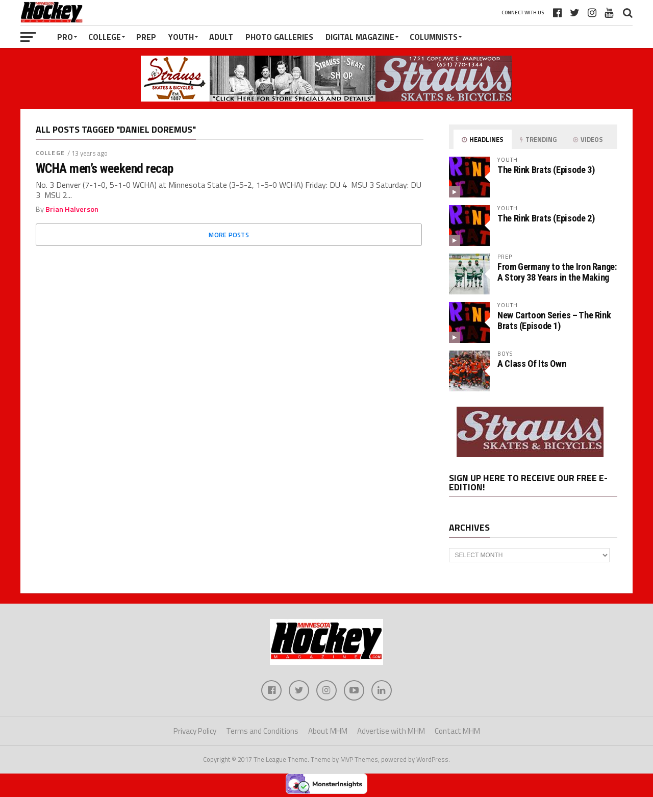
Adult (221, 37)
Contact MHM (457, 731)
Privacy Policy (194, 731)
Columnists (434, 37)
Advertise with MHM (391, 731)
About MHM (327, 731)
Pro (65, 37)
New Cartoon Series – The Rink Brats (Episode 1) (554, 320)
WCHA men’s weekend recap (104, 168)
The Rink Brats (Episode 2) (545, 218)
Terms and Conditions (262, 731)
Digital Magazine (359, 37)
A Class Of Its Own (531, 363)
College (104, 37)
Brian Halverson (71, 209)
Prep (146, 37)
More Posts (229, 235)
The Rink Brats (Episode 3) (545, 169)
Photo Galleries (279, 37)
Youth (181, 37)
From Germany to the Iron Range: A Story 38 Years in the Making (557, 271)
